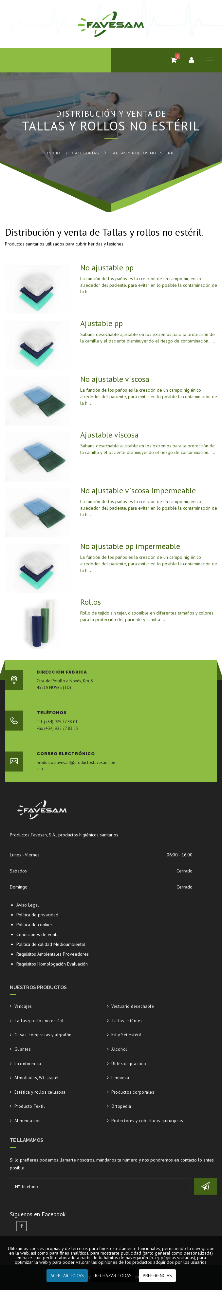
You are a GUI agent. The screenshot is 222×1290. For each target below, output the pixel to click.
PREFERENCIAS (157, 1276)
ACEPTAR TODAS (67, 1276)
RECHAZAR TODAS (113, 1276)
